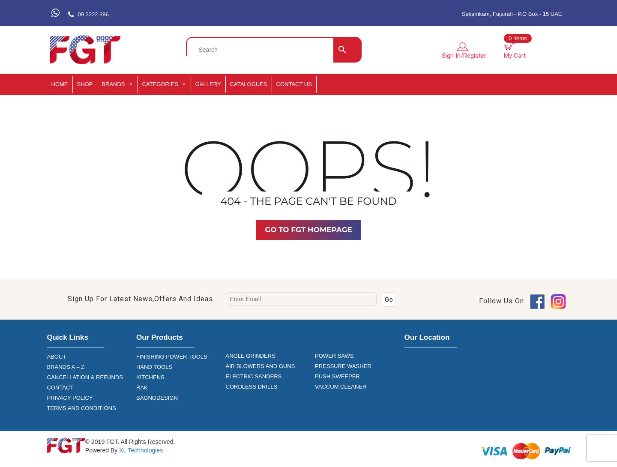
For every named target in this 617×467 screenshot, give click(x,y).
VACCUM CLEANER (340, 386)
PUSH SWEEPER (337, 376)
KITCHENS (150, 377)
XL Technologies (140, 450)
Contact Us (294, 84)
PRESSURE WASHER (343, 366)
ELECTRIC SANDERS (254, 376)
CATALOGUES (248, 84)
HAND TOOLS (154, 367)
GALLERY (208, 84)
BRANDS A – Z (65, 367)
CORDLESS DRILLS (252, 386)
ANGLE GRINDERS (251, 356)
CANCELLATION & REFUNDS (85, 377)
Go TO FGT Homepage (308, 229)
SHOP (85, 84)
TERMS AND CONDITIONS (81, 408)
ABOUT (56, 356)
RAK (142, 387)
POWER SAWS (334, 356)
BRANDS (117, 84)
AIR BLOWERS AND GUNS (260, 366)
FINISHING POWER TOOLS (171, 356)
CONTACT (60, 387)
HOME (59, 84)
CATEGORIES (164, 84)
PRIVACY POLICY (70, 398)
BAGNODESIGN (157, 398)
